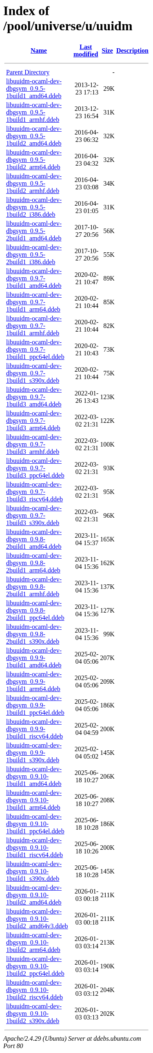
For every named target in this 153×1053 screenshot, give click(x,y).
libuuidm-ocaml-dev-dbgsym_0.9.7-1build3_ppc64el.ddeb (35, 468)
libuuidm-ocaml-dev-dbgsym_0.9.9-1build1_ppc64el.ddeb (35, 705)
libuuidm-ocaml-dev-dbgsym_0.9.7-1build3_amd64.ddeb (34, 397)
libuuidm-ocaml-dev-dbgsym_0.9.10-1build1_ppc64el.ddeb (35, 824)
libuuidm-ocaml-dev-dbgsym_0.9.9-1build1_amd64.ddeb (34, 658)
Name (39, 50)
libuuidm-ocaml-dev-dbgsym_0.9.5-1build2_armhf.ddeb (34, 183)
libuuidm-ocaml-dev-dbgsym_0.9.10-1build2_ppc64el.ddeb (35, 966)
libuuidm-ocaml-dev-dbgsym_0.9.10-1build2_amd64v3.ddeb (37, 919)
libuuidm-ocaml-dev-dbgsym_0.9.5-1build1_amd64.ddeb (34, 88)
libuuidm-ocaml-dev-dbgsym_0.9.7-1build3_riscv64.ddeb (34, 492)
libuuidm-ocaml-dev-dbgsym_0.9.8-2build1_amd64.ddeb (34, 539)
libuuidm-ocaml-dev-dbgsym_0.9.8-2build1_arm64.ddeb (34, 563)
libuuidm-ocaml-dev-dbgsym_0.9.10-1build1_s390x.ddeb (34, 871)
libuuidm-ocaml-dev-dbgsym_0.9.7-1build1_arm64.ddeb (34, 302)
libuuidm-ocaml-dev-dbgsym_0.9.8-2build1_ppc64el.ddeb (35, 610)
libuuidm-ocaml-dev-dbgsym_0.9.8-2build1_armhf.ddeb (34, 586)
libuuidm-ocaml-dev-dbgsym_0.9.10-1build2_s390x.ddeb (34, 1013)
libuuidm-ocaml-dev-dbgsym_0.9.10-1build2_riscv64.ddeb (34, 990)
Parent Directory (27, 72)
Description (132, 50)
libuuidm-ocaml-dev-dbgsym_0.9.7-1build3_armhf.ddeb (34, 444)
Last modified (85, 50)
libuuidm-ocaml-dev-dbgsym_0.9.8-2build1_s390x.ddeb (34, 634)
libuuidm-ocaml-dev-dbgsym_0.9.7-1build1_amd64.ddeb (34, 278)
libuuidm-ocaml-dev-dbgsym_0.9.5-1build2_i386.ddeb (34, 207)
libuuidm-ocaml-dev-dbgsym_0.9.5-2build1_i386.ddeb (34, 254)
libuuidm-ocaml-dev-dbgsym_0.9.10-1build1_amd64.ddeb (34, 776)
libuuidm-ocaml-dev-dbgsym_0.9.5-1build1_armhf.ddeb (34, 112)
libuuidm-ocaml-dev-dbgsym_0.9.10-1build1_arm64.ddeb (34, 800)
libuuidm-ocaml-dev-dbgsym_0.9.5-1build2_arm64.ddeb (34, 160)
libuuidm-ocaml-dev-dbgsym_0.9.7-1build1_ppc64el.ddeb (35, 349)
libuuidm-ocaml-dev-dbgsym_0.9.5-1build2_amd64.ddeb (34, 136)
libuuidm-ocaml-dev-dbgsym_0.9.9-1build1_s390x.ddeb (34, 752)
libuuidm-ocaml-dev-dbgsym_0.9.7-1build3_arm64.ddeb (34, 420)
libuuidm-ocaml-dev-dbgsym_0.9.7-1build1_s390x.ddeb (34, 373)
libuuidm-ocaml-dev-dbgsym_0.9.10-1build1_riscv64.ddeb (34, 847)
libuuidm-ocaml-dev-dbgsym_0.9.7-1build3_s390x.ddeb (34, 515)
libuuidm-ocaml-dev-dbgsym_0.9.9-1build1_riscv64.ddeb (34, 729)
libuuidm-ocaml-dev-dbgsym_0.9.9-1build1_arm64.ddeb (34, 681)
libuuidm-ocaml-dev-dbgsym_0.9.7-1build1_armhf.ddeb (34, 326)
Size (107, 50)
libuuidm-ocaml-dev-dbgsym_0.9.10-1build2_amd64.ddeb (34, 895)
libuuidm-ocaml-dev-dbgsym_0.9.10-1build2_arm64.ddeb (34, 942)
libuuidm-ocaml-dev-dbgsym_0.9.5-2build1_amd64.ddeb (34, 231)
